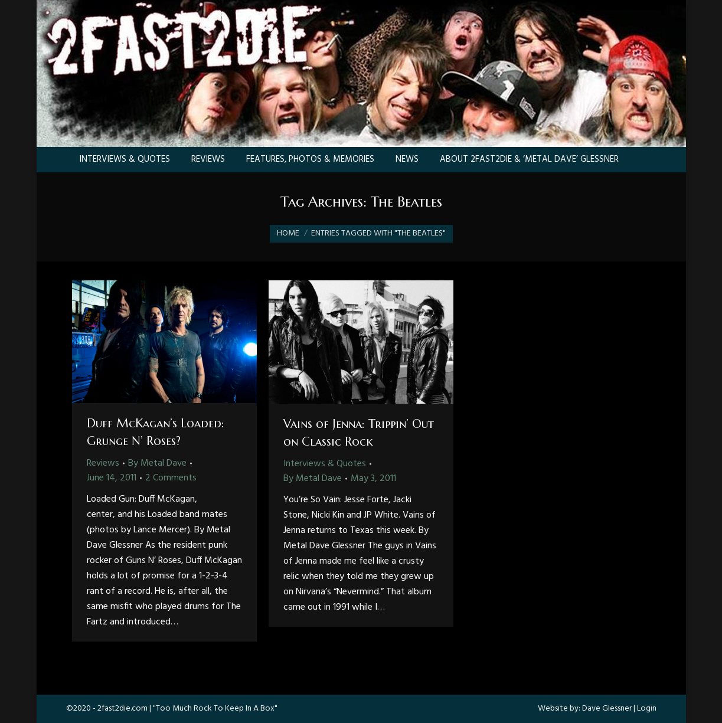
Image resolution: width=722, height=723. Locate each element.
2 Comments (171, 478)
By (157, 463)
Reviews (103, 463)
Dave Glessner (607, 708)
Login (646, 708)
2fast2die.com (122, 708)
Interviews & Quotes (324, 464)
